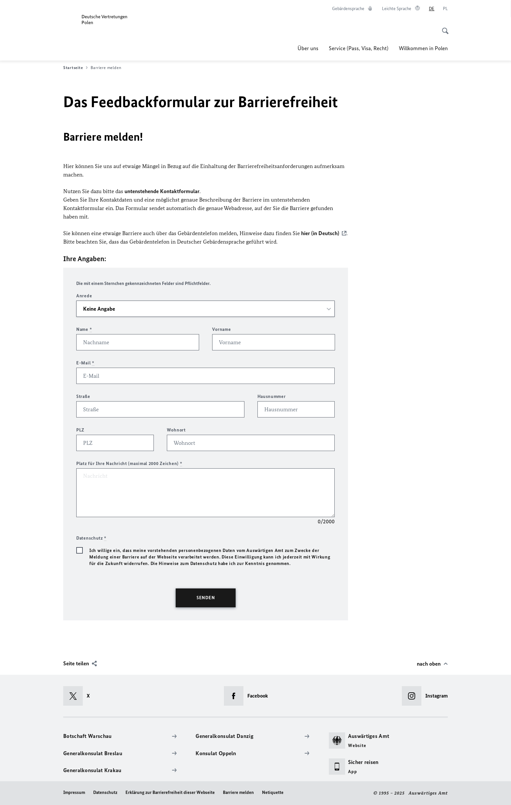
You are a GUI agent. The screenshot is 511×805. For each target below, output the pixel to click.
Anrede (84, 296)
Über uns (308, 48)
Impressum (74, 792)
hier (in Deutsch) (320, 233)
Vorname (221, 329)
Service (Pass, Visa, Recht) (358, 48)
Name (84, 329)
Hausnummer (271, 396)
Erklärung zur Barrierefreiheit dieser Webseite (170, 792)
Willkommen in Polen (423, 48)
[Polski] (445, 9)
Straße (83, 396)
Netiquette (273, 792)
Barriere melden (238, 792)
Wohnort (176, 430)
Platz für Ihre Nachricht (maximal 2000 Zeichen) (129, 463)
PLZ (80, 430)
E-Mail (85, 363)
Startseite (75, 68)
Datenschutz (105, 792)
